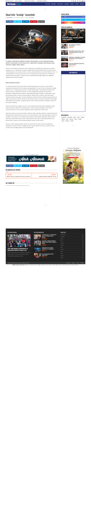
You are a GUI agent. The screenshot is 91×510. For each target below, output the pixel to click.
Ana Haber (62, 236)
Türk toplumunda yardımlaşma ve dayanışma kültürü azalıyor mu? (17, 249)
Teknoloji (62, 255)
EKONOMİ (53, 3)
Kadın (61, 247)
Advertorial (62, 234)
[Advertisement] (23, 142)
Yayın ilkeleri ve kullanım (42, 1)
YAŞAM (72, 3)
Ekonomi (62, 243)
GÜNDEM (67, 3)
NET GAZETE (60, 3)
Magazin (62, 249)
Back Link (22, 264)
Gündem (61, 245)
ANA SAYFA (47, 3)
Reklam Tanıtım (16, 264)
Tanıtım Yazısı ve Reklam (29, 1)
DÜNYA (76, 3)
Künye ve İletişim (18, 1)
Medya (61, 251)
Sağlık (61, 253)
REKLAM (82, 3)
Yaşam (32, 17)
